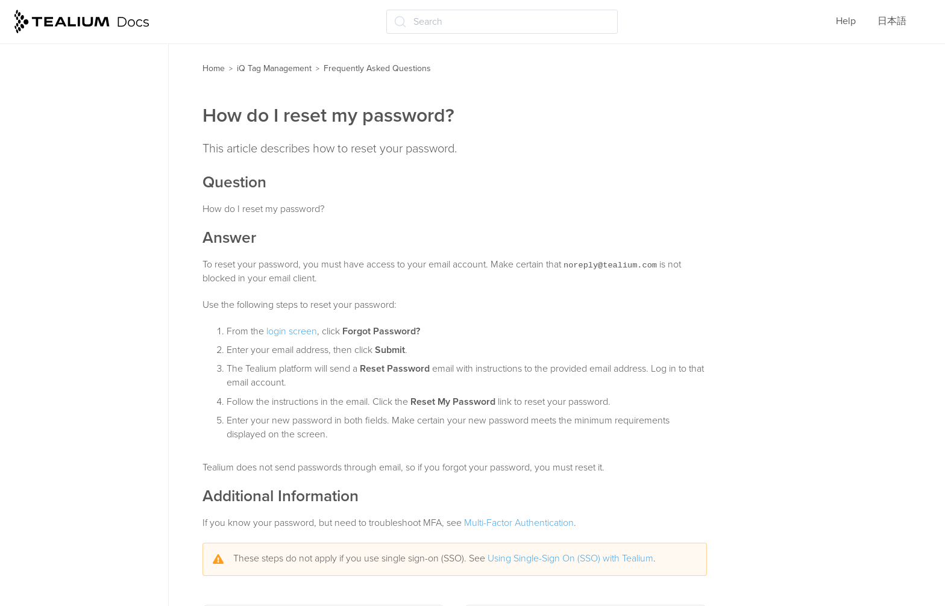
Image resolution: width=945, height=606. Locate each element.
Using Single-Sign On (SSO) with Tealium (570, 558)
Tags (30, 83)
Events (34, 129)
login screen (291, 331)
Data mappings (53, 177)
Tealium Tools (49, 319)
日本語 (892, 21)
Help (846, 21)
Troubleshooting (55, 342)
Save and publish (57, 271)
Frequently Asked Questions (83, 366)
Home (213, 68)
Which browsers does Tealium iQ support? (90, 504)
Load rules (43, 153)
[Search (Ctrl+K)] (502, 22)
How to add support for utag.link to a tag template (95, 467)
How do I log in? (61, 389)
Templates (42, 106)
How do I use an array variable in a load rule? (91, 542)
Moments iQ (46, 248)
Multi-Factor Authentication (519, 523)
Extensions (44, 201)
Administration (52, 295)
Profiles (37, 59)
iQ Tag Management (274, 68)
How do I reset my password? (89, 437)
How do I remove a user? (79, 413)
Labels (34, 224)
